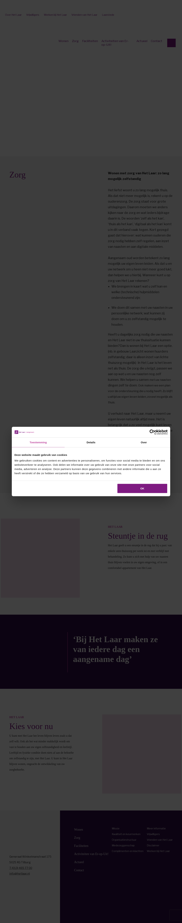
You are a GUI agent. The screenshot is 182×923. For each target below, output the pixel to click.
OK (142, 488)
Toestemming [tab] (38, 442)
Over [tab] (144, 442)
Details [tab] (91, 442)
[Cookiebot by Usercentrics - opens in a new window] (152, 432)
